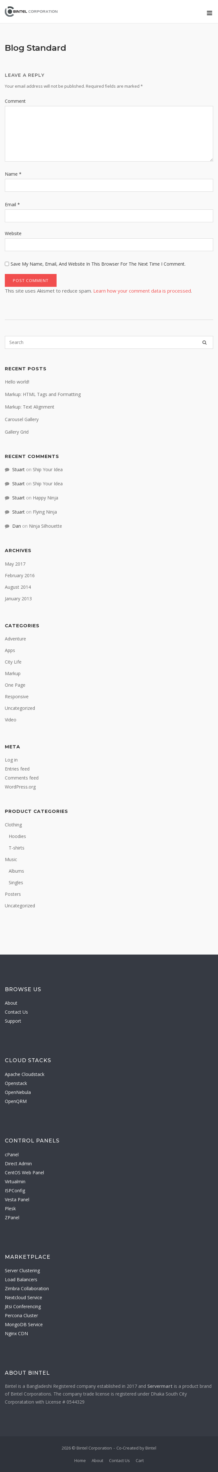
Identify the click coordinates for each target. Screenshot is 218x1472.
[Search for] (109, 342)
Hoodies (17, 836)
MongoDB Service (24, 1324)
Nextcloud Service (23, 1297)
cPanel (12, 1154)
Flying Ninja (45, 512)
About (11, 1003)
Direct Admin (18, 1163)
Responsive (17, 696)
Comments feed (22, 778)
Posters (13, 894)
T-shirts (16, 848)
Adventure (15, 639)
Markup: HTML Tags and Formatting (43, 394)
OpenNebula (18, 1092)
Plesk (10, 1208)
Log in (11, 760)
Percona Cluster (21, 1315)
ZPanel (12, 1217)
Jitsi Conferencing (23, 1306)
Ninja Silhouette (45, 526)
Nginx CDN (16, 1333)
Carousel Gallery (22, 419)
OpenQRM (16, 1101)
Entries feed (17, 769)
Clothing (13, 825)
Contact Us (16, 1012)
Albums (16, 871)
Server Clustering (22, 1270)
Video (10, 720)
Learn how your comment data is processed (142, 290)
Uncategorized (20, 708)
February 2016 (20, 575)
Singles (16, 882)
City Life (13, 662)
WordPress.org (20, 787)
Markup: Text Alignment (29, 407)
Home (80, 1460)
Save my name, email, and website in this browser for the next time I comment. (98, 264)
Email (12, 204)
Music (11, 859)
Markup (13, 673)
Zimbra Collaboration (27, 1288)
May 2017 (15, 564)
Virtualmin (15, 1181)
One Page (15, 685)
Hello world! (17, 382)
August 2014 (18, 587)
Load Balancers (21, 1279)
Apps (10, 650)
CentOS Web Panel (24, 1172)
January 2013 (18, 598)
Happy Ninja (45, 498)
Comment (15, 101)
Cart (140, 1460)
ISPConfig (15, 1190)
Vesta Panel (17, 1199)
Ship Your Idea (48, 469)
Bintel (150, 1448)
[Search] (204, 342)
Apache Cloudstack (24, 1074)
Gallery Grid (17, 432)
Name (13, 174)
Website (13, 233)
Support (13, 1021)
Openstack (16, 1083)
